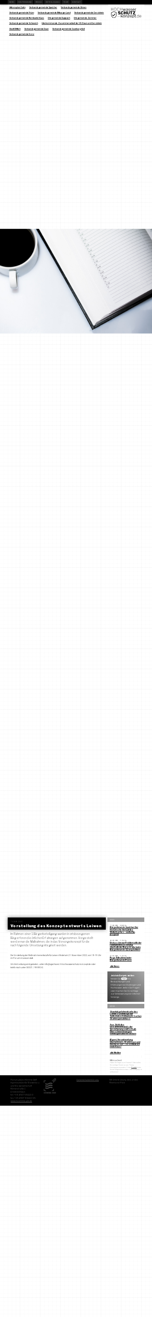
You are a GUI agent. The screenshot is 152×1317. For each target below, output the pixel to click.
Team (65, 2)
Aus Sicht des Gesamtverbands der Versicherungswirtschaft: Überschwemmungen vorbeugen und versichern (123, 1029)
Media (39, 2)
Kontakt (76, 2)
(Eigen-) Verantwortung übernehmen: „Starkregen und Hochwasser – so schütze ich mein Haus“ (125, 1043)
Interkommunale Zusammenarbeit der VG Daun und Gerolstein (72, 23)
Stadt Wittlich (15, 29)
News (11, 2)
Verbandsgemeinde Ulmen (73, 7)
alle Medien (115, 1052)
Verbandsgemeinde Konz (21, 34)
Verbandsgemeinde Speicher (43, 7)
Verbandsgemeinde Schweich (23, 23)
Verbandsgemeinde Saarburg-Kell (68, 29)
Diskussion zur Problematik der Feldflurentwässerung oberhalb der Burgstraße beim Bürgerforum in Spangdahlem (125, 946)
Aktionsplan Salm (17, 7)
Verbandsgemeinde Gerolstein (89, 12)
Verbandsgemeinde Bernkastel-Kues (26, 18)
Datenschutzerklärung (88, 1080)
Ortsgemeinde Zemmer (85, 18)
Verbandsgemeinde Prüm (21, 12)
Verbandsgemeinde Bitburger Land (54, 12)
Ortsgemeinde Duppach (59, 18)
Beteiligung (53, 2)
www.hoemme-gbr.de (21, 1101)
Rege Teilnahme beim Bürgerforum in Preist (121, 958)
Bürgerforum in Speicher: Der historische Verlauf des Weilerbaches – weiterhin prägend (124, 930)
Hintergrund (25, 2)
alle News (115, 966)
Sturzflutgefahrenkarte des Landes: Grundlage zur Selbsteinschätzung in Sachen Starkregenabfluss (125, 1015)
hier (124, 979)
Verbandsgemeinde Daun (36, 29)
